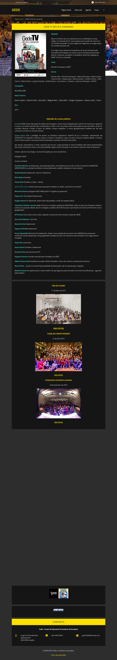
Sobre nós (78, 10)
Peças (97, 10)
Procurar (13, 2)
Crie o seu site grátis (58, 655)
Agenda (88, 10)
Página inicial (66, 10)
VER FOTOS (58, 375)
